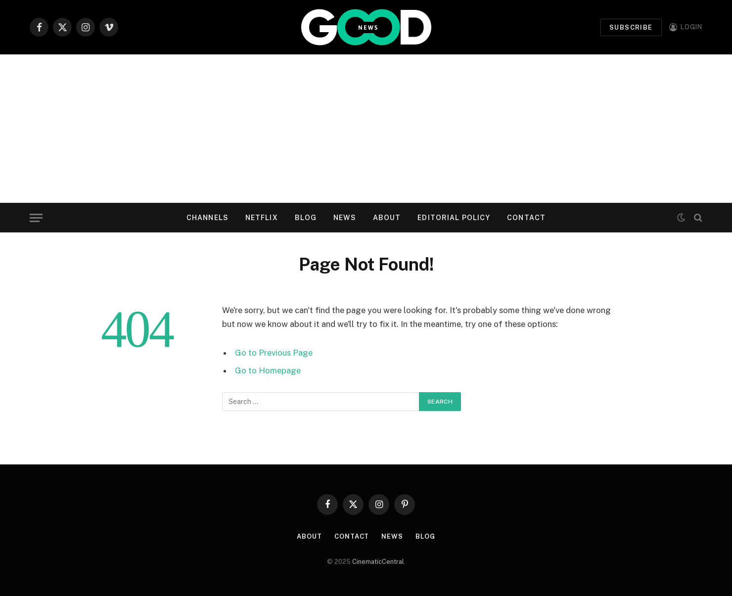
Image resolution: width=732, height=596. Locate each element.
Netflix (261, 218)
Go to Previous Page (274, 353)
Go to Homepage (268, 370)
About (387, 218)
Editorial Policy (453, 218)
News (344, 218)
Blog (306, 218)
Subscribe (631, 27)
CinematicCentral (378, 561)
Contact (526, 218)
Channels (207, 218)
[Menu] (36, 218)
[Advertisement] (366, 128)
